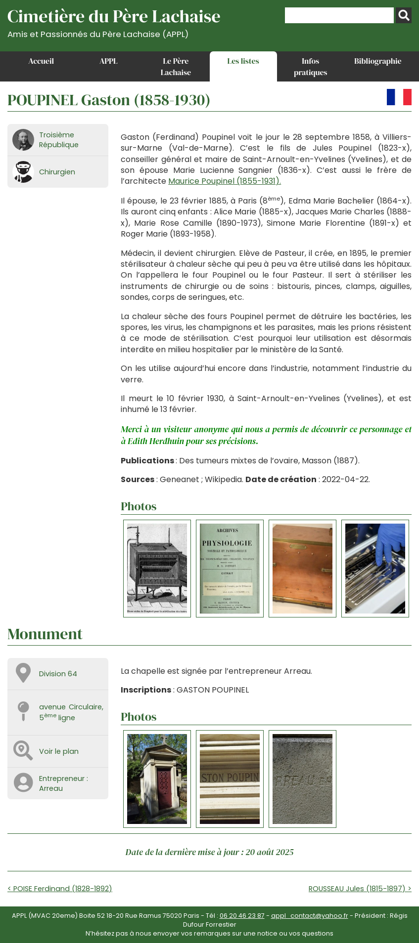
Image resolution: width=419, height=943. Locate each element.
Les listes (243, 60)
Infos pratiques (310, 66)
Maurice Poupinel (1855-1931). (224, 181)
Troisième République (59, 140)
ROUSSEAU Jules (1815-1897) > (360, 889)
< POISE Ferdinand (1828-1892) (59, 889)
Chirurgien (57, 172)
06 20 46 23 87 (242, 915)
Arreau (51, 788)
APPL (108, 60)
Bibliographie (377, 60)
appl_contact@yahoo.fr (309, 915)
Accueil (41, 60)
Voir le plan (59, 751)
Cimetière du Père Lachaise (114, 21)
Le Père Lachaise (176, 66)
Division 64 (58, 674)
